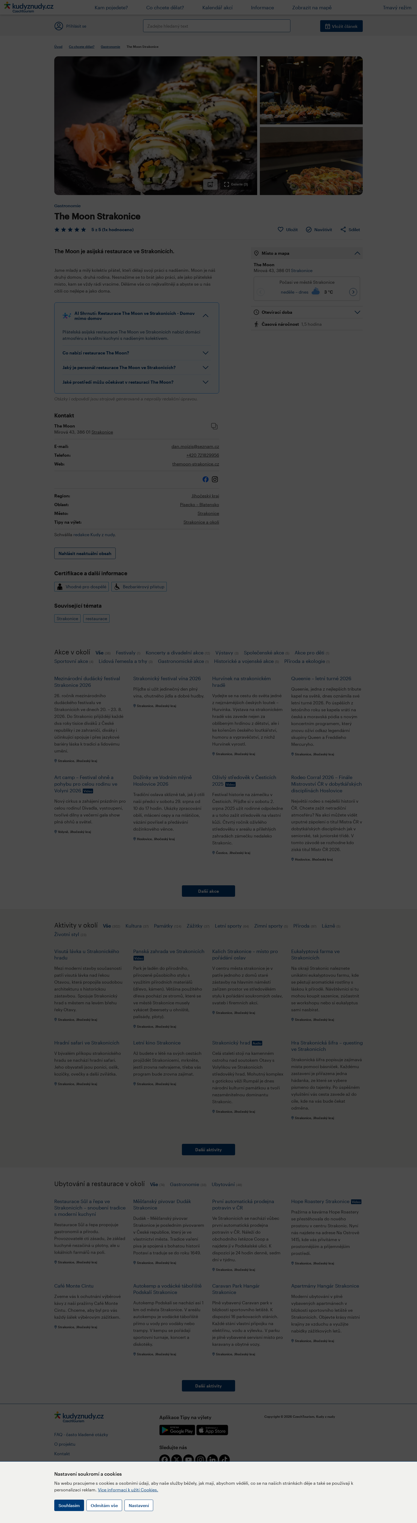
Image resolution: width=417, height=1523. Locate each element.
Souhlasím (69, 1505)
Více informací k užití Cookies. (128, 1489)
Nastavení (139, 1505)
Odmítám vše (104, 1505)
